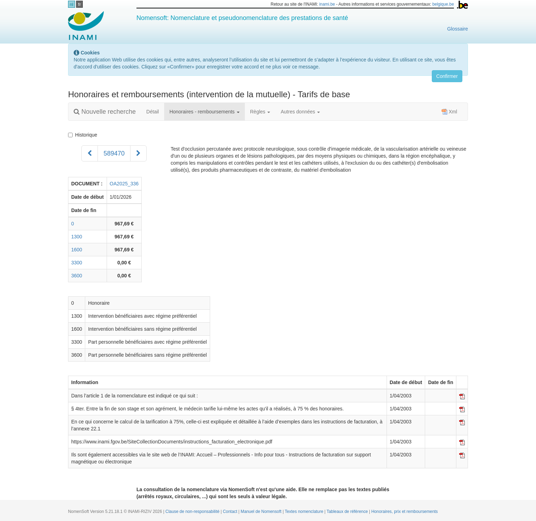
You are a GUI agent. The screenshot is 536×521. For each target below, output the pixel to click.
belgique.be (443, 4)
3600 (76, 275)
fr (79, 4)
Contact (230, 511)
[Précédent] (89, 153)
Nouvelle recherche (105, 111)
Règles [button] (260, 111)
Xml (449, 111)
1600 (76, 249)
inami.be (327, 4)
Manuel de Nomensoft (262, 511)
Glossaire (457, 29)
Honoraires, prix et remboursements (404, 511)
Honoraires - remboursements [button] (204, 111)
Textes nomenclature (304, 511)
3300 (76, 262)
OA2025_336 (124, 183)
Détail (152, 111)
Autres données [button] (300, 111)
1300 (76, 236)
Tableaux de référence (348, 511)
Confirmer (447, 76)
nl (71, 4)
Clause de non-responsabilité (193, 511)
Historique (84, 135)
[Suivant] (138, 153)
